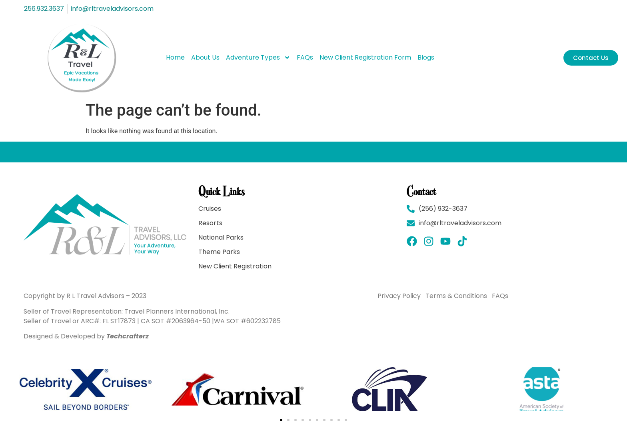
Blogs (425, 57)
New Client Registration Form (365, 57)
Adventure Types (258, 57)
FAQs (305, 57)
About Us (205, 57)
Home (175, 57)
